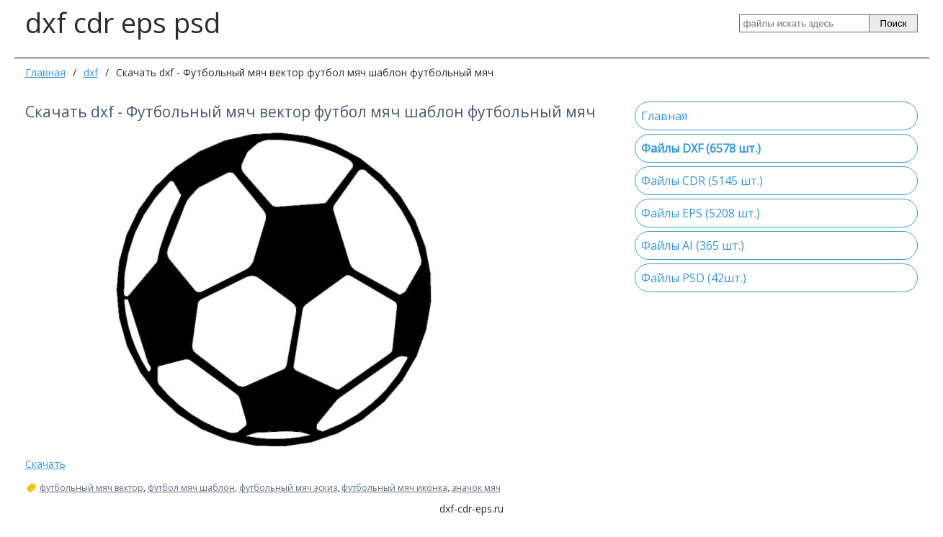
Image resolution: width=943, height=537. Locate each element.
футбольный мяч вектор (91, 488)
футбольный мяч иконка (394, 488)
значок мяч (476, 488)
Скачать (45, 464)
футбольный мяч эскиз (288, 488)
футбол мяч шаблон (191, 488)
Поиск (893, 23)
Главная (45, 72)
